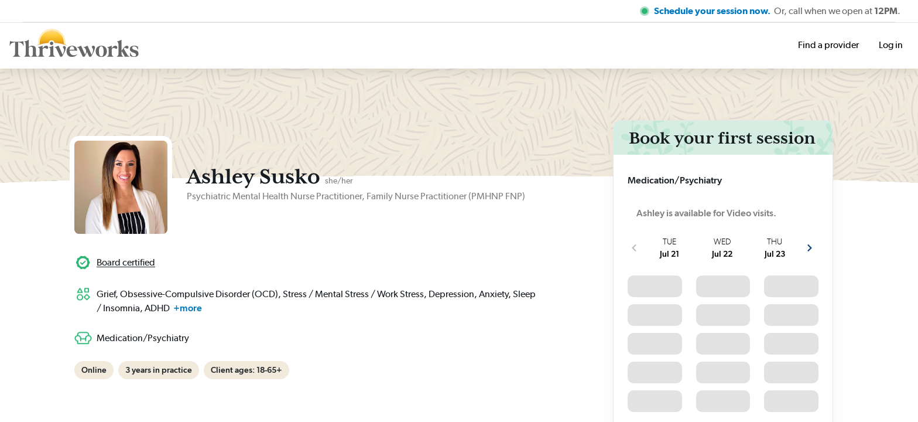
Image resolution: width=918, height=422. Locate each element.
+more (187, 308)
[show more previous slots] (634, 248)
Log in (891, 44)
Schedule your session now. (713, 10)
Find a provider (828, 44)
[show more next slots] (809, 248)
